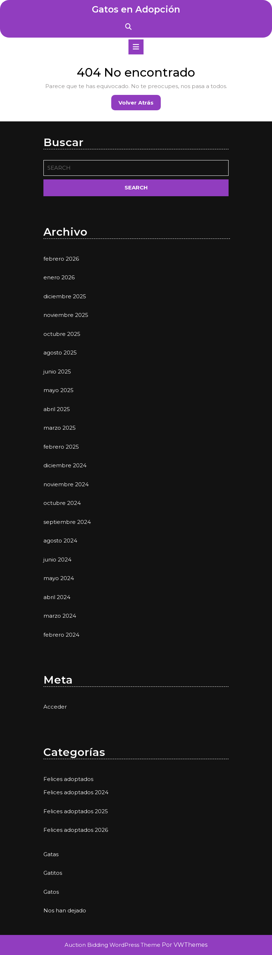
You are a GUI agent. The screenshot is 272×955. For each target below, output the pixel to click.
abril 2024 (56, 597)
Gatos (51, 891)
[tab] (136, 46)
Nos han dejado (64, 910)
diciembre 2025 (64, 296)
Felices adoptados (68, 779)
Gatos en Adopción (136, 9)
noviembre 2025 (65, 315)
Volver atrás (139, 104)
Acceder (55, 706)
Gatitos (52, 872)
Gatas (50, 854)
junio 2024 (57, 559)
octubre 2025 (61, 334)
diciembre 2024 (64, 465)
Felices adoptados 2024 (75, 792)
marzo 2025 (59, 427)
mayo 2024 (58, 578)
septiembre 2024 (67, 522)
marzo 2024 (59, 615)
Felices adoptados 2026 (75, 829)
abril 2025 (56, 409)
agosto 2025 (60, 352)
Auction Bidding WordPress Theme (113, 944)
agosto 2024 (60, 540)
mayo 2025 (58, 390)
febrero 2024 (61, 634)
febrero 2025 (61, 446)
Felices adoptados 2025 (75, 811)
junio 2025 (57, 371)
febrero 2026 (61, 258)
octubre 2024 (62, 503)
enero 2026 (59, 277)
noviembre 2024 (66, 484)
